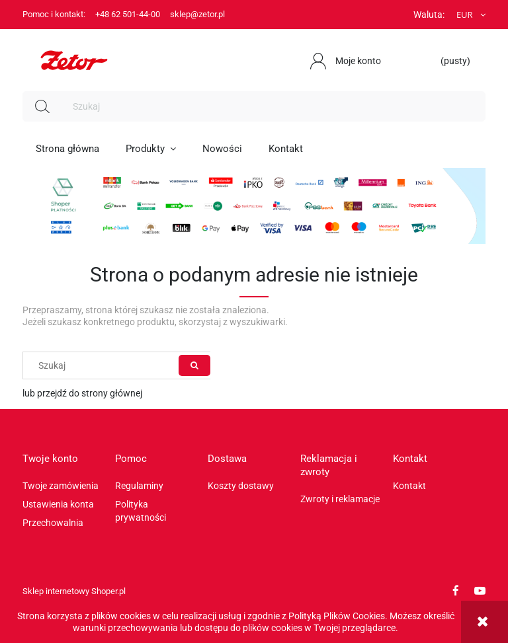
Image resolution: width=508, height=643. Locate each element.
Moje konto (358, 61)
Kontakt (409, 485)
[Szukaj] (42, 106)
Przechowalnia (52, 522)
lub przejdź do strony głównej (82, 393)
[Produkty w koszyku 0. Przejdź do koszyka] (449, 61)
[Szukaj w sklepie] (274, 106)
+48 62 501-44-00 (127, 14)
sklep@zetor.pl (197, 14)
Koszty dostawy (241, 485)
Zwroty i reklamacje (340, 499)
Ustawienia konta (58, 504)
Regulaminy (139, 485)
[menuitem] (67, 149)
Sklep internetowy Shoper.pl (74, 591)
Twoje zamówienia (60, 485)
